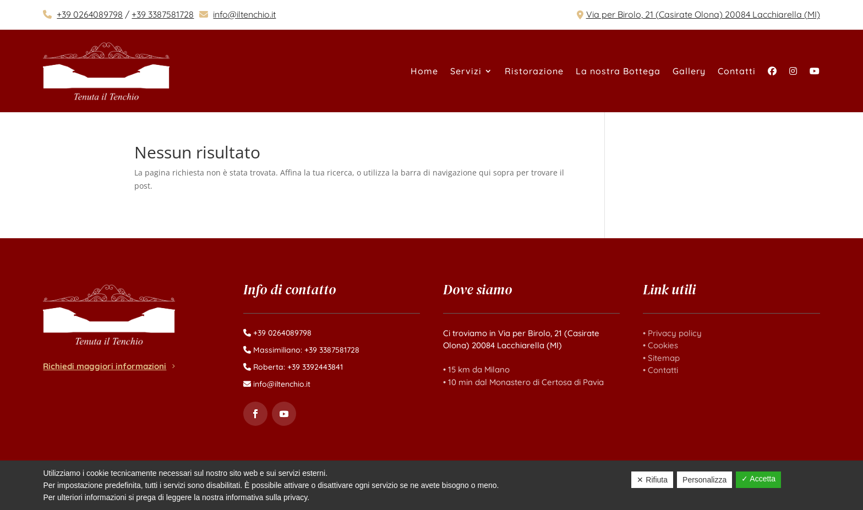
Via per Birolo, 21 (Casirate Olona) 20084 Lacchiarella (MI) (703, 14)
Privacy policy (675, 333)
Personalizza (704, 479)
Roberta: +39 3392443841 (298, 367)
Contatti (737, 70)
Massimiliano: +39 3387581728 (306, 350)
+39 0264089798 (90, 14)
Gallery (689, 70)
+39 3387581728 (163, 14)
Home (424, 70)
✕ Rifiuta (652, 479)
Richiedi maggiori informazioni (104, 366)
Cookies (663, 345)
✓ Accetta (758, 478)
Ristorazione (534, 70)
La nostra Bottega (618, 70)
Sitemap (664, 358)
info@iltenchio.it (244, 14)
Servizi (466, 70)
